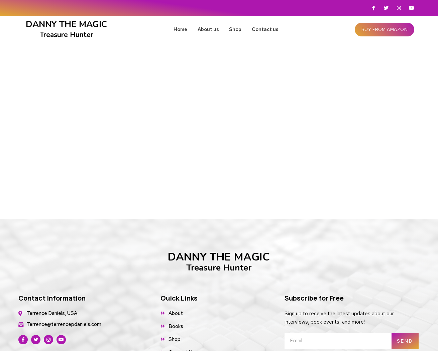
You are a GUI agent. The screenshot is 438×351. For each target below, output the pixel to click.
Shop (238, 29)
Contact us (273, 29)
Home (174, 29)
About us (206, 29)
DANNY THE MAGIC (219, 262)
